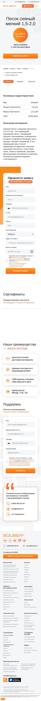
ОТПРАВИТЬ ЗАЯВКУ (20, 271)
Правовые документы (11, 661)
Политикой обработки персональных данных (22, 461)
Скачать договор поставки (13, 72)
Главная (5, 68)
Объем (8, 221)
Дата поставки (11, 247)
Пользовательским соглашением (19, 464)
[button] (12, 572)
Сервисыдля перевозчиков (10, 587)
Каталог (12, 68)
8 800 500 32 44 (18, 503)
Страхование (8, 632)
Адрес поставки (11, 239)
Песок (19, 68)
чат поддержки (17, 514)
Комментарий (11, 449)
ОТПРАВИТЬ (20, 471)
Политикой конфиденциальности (19, 465)
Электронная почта (13, 430)
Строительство (8, 613)
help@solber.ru (17, 509)
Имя (7, 187)
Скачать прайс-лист (11, 75)
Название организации (14, 195)
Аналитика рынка (30, 613)
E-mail (8, 213)
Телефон (9, 204)
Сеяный (25, 68)
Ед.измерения (11, 230)
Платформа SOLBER (28, 633)
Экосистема (7, 562)
